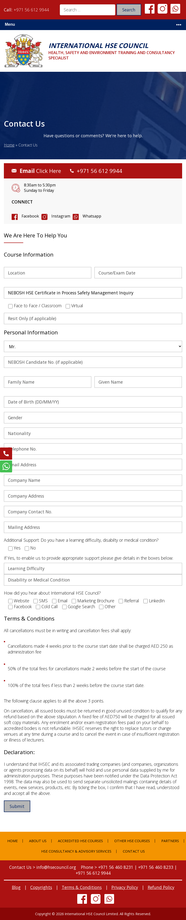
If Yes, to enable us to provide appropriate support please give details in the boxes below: (88, 558)
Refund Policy (161, 887)
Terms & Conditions (82, 887)
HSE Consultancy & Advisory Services (76, 851)
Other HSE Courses (132, 841)
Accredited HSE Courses (80, 841)
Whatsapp (92, 216)
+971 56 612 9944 (31, 10)
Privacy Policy (124, 887)
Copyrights (41, 887)
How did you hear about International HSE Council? (52, 593)
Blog (16, 887)
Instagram (60, 216)
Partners (170, 841)
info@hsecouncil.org (56, 867)
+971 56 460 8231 (115, 867)
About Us (37, 841)
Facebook (30, 216)
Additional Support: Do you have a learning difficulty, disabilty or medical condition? (81, 540)
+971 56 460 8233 (155, 867)
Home (9, 145)
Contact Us (134, 851)
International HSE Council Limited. (92, 914)
